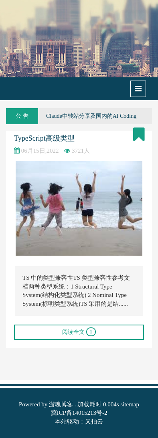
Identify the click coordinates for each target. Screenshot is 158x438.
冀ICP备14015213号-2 (79, 413)
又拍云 (94, 421)
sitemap (129, 404)
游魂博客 (61, 404)
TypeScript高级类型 (44, 138)
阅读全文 (79, 331)
